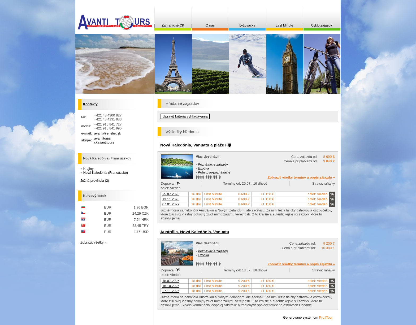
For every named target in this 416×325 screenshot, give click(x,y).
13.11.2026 (170, 199)
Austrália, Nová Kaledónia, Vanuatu (194, 231)
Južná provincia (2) (94, 181)
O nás (210, 25)
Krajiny (88, 169)
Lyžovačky (247, 25)
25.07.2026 (170, 194)
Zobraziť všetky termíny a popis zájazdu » (301, 177)
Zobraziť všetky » (93, 242)
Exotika (203, 168)
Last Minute (284, 25)
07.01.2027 (170, 204)
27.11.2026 (170, 291)
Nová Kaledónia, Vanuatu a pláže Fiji (195, 145)
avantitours (102, 138)
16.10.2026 (170, 286)
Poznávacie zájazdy (213, 164)
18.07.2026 (170, 281)
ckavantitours (104, 142)
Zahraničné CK (173, 25)
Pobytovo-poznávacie (214, 172)
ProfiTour (326, 317)
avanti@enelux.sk (107, 133)
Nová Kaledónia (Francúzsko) (105, 173)
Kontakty (90, 104)
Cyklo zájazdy (321, 25)
